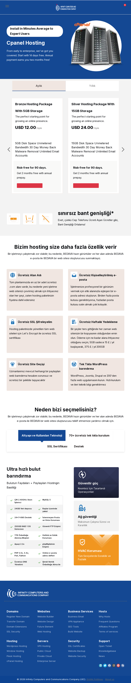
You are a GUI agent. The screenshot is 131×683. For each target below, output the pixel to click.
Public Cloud (44, 651)
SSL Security (13, 631)
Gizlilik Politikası (94, 679)
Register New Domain (18, 616)
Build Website (75, 631)
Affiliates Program (108, 626)
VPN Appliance (76, 621)
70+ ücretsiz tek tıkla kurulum (89, 435)
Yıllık (92, 85)
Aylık (39, 85)
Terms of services (108, 631)
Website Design (45, 621)
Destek (79, 446)
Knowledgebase (107, 651)
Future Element (45, 626)
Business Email (76, 616)
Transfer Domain (16, 621)
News (102, 656)
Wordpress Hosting (17, 646)
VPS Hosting (43, 646)
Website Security (77, 656)
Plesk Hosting (14, 656)
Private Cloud (44, 656)
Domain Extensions (17, 626)
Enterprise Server (46, 661)
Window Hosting (15, 651)
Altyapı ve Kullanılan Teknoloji (42, 435)
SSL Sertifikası (57, 446)
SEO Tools (73, 626)
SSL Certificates (76, 646)
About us (109, 679)
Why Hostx (104, 616)
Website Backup (76, 651)
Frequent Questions (109, 621)
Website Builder (45, 616)
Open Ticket (105, 646)
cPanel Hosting (15, 661)
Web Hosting (44, 631)
